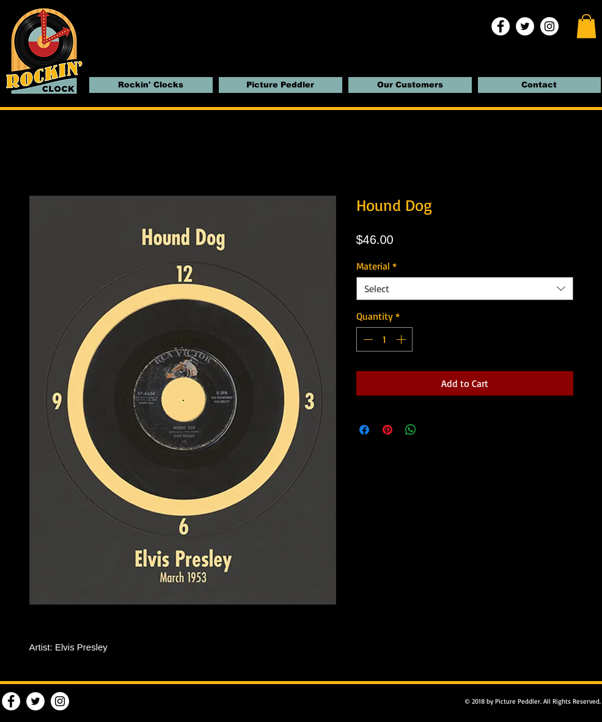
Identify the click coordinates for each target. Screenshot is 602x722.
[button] (586, 26)
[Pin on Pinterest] (387, 429)
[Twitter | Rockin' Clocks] (525, 26)
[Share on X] (434, 429)
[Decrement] (366, 339)
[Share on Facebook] (364, 429)
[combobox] (464, 288)
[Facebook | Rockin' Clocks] (500, 26)
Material (376, 266)
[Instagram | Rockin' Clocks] (549, 26)
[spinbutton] (384, 339)
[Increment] (402, 339)
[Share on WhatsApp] (410, 429)
